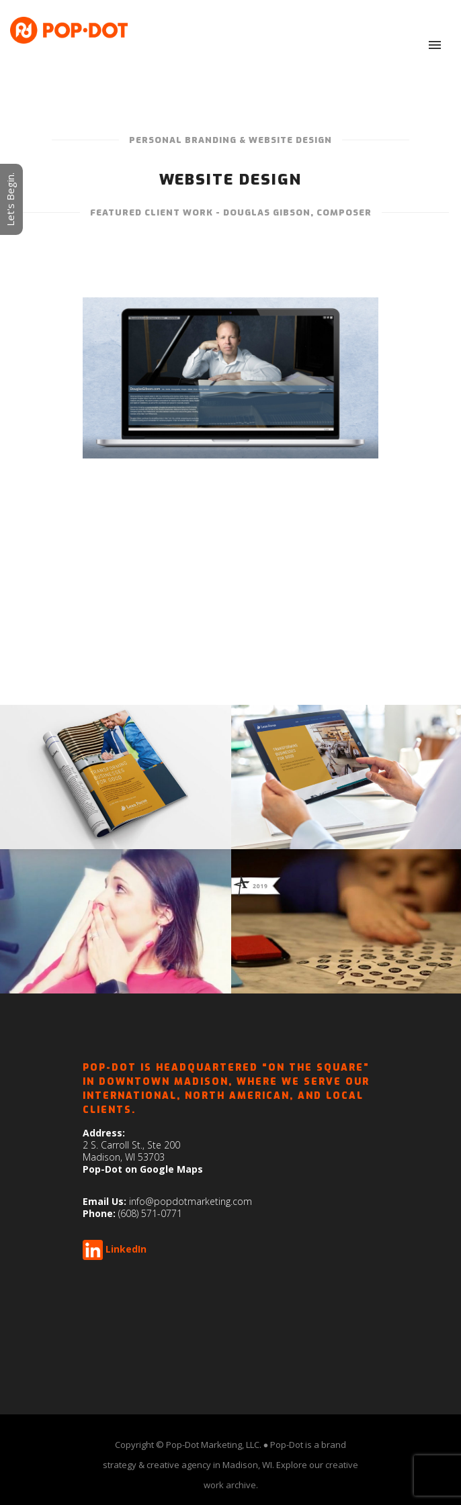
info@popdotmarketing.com (190, 1201)
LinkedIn (126, 1249)
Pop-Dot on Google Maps (143, 1169)
